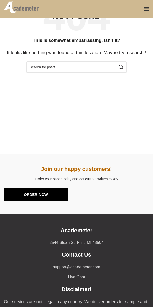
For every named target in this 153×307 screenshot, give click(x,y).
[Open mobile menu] (147, 9)
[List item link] (76, 267)
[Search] (76, 67)
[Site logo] (23, 8)
